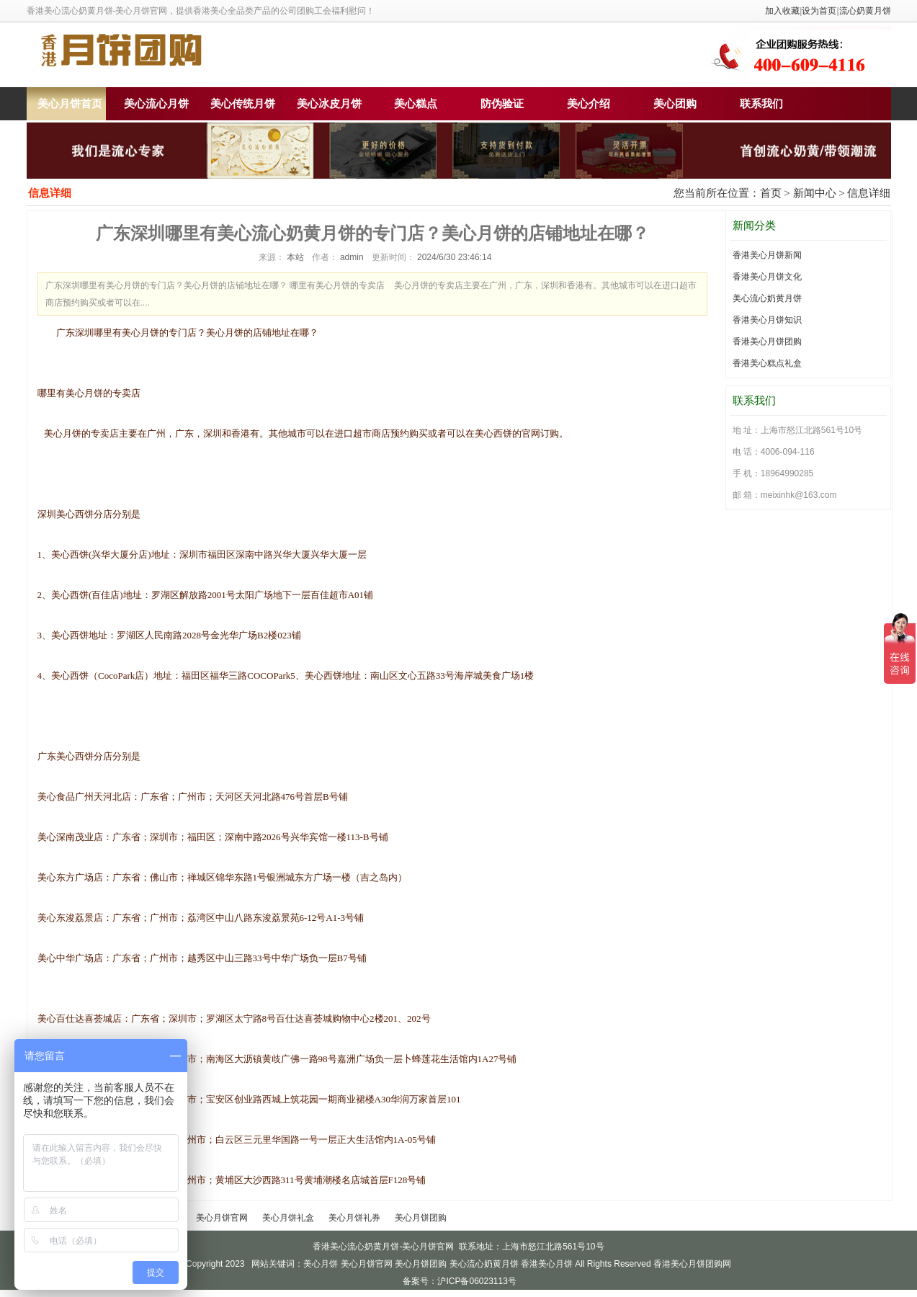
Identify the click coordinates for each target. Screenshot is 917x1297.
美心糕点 (415, 104)
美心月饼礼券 (354, 1218)
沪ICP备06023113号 (476, 1281)
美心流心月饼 (156, 104)
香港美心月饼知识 (767, 320)
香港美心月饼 (547, 1264)
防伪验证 (502, 104)
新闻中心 (814, 193)
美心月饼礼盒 (288, 1218)
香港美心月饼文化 (767, 277)
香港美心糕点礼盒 (767, 363)
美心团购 (675, 104)
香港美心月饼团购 (767, 341)
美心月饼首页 (69, 104)
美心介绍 (588, 104)
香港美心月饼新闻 (767, 255)
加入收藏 (782, 11)
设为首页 (819, 11)
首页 (771, 193)
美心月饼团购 (421, 1218)
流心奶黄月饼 (865, 11)
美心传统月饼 (242, 104)
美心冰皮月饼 (329, 104)
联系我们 (761, 104)
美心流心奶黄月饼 (767, 298)
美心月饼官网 (222, 1218)
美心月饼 (320, 1264)
